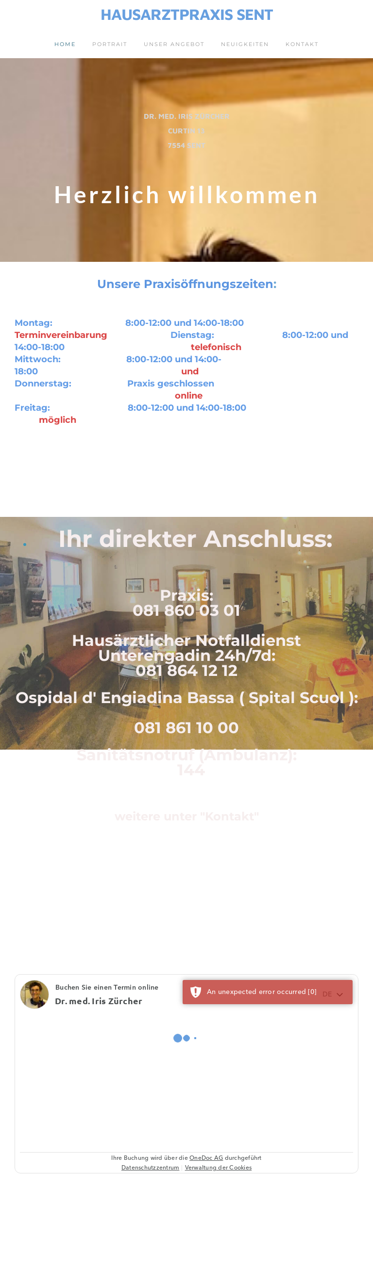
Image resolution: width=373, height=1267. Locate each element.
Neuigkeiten (245, 44)
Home (65, 44)
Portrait (109, 44)
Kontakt (302, 44)
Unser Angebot (174, 44)
